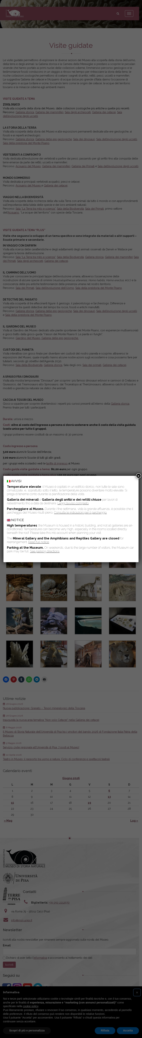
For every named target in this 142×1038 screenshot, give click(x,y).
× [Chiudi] (138, 475)
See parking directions (44, 551)
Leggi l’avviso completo (73, 503)
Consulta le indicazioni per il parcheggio (80, 512)
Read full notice (38, 542)
